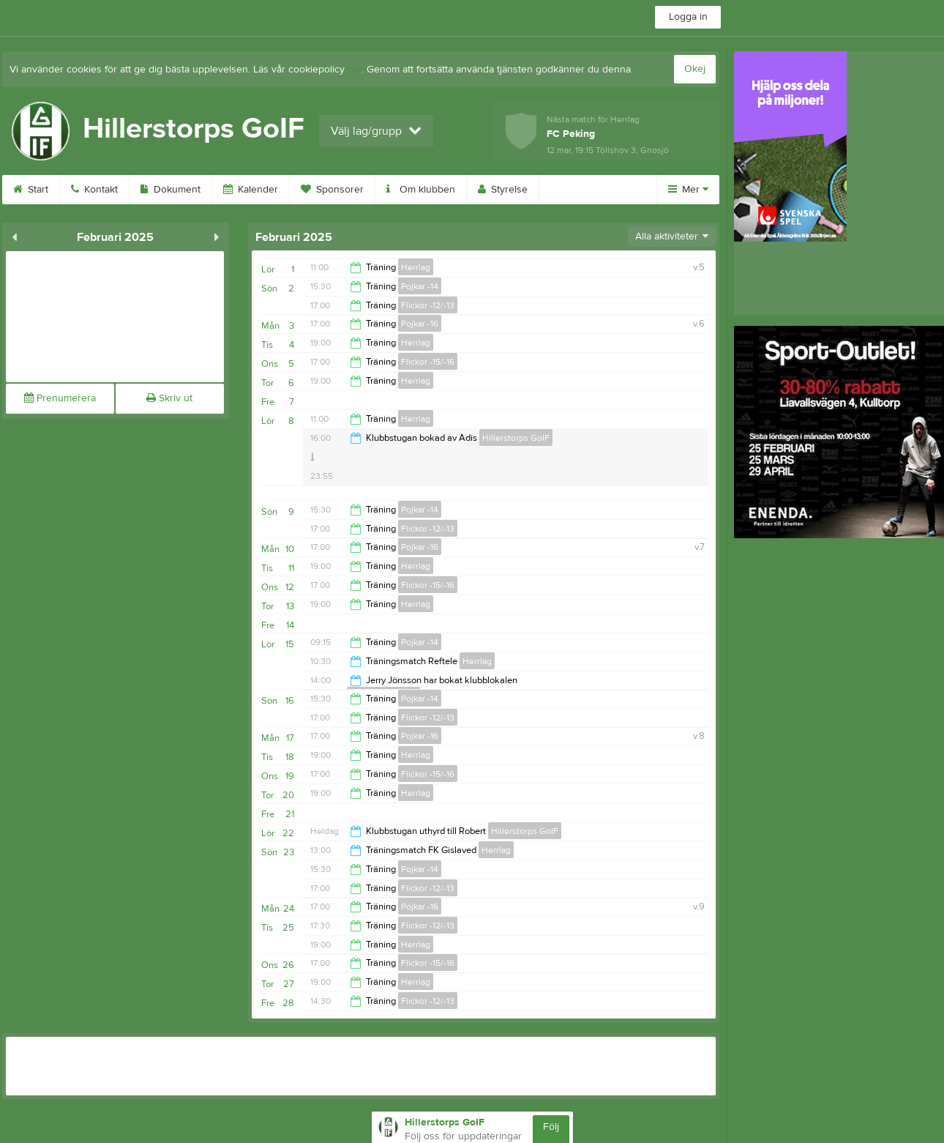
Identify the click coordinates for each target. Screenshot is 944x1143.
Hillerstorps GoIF (516, 438)
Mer (688, 189)
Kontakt (94, 189)
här (355, 69)
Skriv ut (169, 398)
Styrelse (503, 189)
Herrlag (415, 267)
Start (30, 189)
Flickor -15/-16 (427, 362)
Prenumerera (60, 398)
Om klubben (420, 189)
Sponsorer (332, 189)
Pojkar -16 (419, 324)
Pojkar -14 (419, 286)
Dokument (171, 189)
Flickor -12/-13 (427, 305)
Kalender (250, 189)
